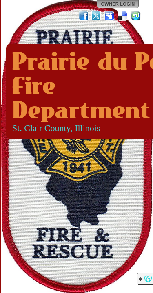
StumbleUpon (136, 16)
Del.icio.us (123, 16)
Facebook (83, 16)
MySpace (109, 16)
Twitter (96, 16)
